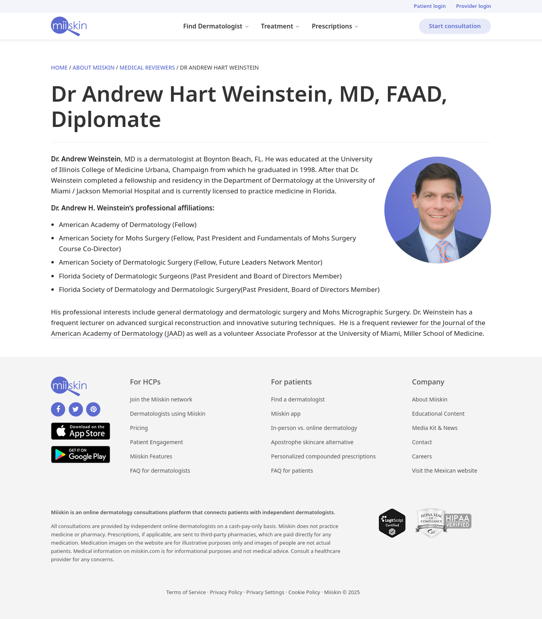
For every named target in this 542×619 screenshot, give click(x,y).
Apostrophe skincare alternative (312, 442)
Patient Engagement (156, 442)
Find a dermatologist (298, 399)
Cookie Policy (304, 592)
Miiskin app (286, 413)
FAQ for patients (292, 470)
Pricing (139, 428)
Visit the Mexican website (444, 470)
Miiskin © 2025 (342, 592)
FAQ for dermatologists (160, 470)
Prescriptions (338, 27)
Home (59, 67)
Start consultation (455, 26)
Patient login (430, 5)
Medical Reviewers (147, 67)
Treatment (283, 27)
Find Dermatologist (219, 27)
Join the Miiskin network (161, 399)
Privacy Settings (265, 592)
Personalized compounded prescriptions (323, 456)
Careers (422, 456)
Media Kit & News (434, 428)
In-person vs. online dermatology (314, 428)
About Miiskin (94, 67)
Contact (422, 442)
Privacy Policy (226, 592)
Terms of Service (186, 592)
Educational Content (438, 413)
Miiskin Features (151, 456)
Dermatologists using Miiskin (167, 413)
